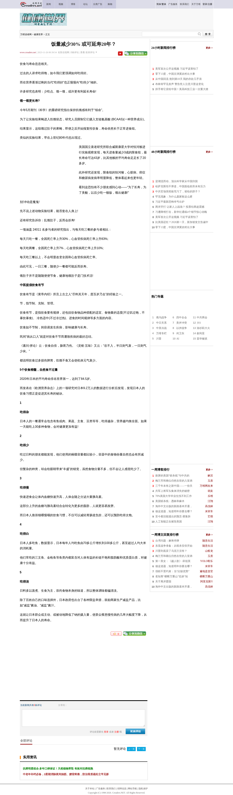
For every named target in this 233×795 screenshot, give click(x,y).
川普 (158, 338)
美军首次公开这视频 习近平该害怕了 (176, 68)
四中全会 (181, 317)
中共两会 (202, 317)
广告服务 (100, 788)
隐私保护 (143, 788)
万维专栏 (161, 333)
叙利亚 (201, 333)
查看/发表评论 (87, 52)
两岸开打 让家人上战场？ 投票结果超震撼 (179, 206)
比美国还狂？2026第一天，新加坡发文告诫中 (181, 222)
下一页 (141, 749)
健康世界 (38, 34)
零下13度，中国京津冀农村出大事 (175, 73)
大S (199, 322)
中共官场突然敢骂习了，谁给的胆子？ (177, 191)
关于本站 (89, 788)
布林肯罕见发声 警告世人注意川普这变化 (179, 84)
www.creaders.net (28, 52)
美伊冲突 (181, 322)
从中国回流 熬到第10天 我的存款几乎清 (178, 79)
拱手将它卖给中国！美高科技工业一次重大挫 (181, 89)
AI (177, 338)
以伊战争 (181, 328)
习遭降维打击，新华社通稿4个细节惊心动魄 (181, 212)
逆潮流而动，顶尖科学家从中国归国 (176, 181)
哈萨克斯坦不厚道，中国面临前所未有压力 (180, 186)
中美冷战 (161, 328)
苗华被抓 (202, 338)
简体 (158, 4)
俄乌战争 (161, 317)
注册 (210, 4)
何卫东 (180, 333)
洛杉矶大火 (203, 328)
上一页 (131, 749)
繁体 (164, 4)
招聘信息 (121, 788)
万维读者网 (26, 34)
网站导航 (132, 788)
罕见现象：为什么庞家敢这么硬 (173, 196)
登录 (205, 4)
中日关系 (161, 322)
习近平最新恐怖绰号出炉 (169, 201)
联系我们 (111, 788)
